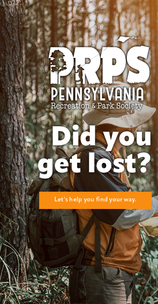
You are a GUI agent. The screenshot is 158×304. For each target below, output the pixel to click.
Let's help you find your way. (95, 200)
